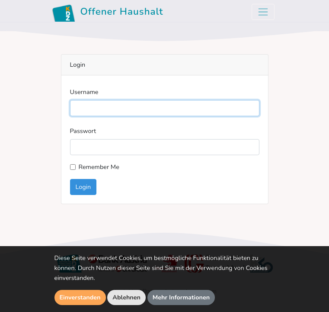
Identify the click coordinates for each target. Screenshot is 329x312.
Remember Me (99, 166)
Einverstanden (80, 297)
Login (83, 186)
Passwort (83, 131)
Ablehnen (126, 297)
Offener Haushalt (107, 13)
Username (84, 92)
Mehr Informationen (181, 297)
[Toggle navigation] (263, 12)
